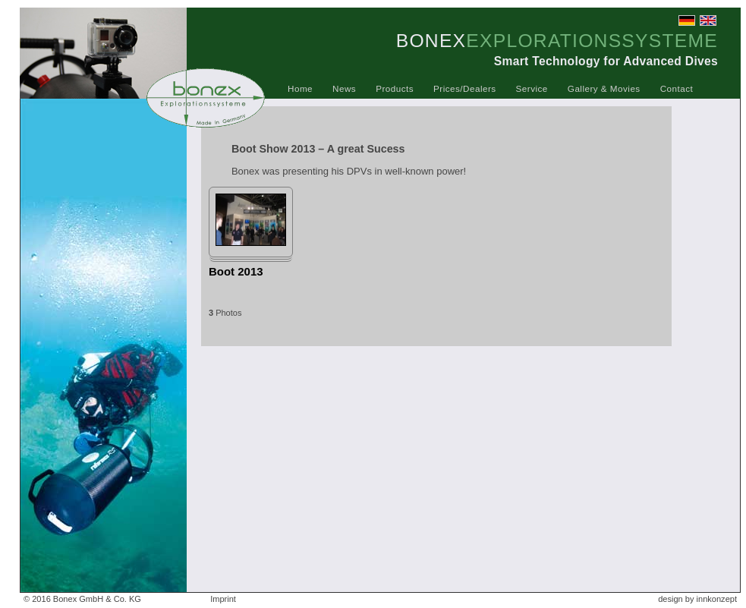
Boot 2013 (236, 271)
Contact (677, 88)
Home (300, 88)
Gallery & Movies (604, 88)
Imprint (223, 598)
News (344, 88)
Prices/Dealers (464, 88)
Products (395, 88)
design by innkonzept (697, 598)
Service (532, 88)
